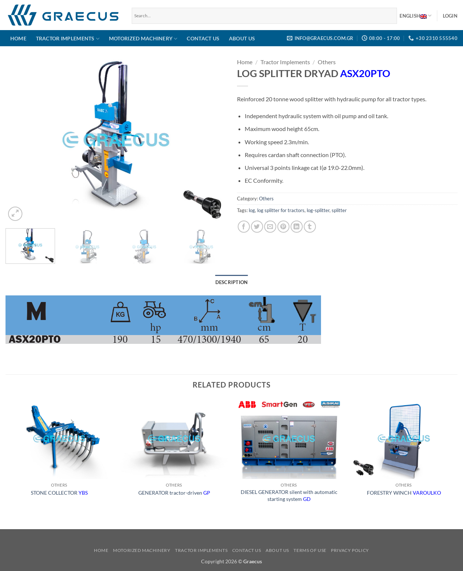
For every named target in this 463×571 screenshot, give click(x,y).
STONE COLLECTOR (59, 493)
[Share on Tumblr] (310, 227)
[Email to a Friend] (270, 227)
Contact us (203, 38)
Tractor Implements (68, 38)
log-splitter (318, 210)
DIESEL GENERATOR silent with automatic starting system (289, 495)
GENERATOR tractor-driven (174, 493)
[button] (450, 15)
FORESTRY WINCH (404, 493)
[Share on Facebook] (244, 227)
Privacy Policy (350, 550)
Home (18, 38)
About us (242, 38)
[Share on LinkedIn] (297, 227)
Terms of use (310, 550)
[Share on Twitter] (257, 227)
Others (327, 61)
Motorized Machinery (143, 38)
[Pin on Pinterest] (283, 227)
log (252, 210)
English (415, 15)
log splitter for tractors (281, 210)
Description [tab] (231, 282)
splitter (339, 210)
